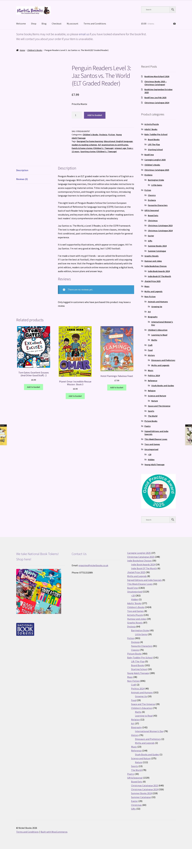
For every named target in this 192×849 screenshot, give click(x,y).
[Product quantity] (77, 115)
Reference (152, 380)
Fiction (111, 134)
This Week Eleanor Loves (155, 439)
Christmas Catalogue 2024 (156, 102)
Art (149, 311)
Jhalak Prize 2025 (152, 281)
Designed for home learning (90, 141)
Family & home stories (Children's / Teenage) (93, 148)
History (151, 355)
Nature (154, 400)
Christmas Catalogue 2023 (160, 225)
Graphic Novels (151, 256)
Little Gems (156, 185)
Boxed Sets (153, 215)
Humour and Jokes (153, 261)
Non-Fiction (150, 296)
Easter (151, 235)
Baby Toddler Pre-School (155, 134)
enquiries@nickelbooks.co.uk (93, 565)
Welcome (21, 23)
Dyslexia (103, 134)
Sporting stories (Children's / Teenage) (98, 151)
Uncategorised (151, 449)
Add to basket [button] (33, 387)
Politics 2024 (154, 375)
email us (84, 34)
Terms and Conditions (95, 23)
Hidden (151, 459)
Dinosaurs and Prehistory (163, 360)
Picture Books (150, 421)
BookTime (149, 154)
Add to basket (94, 115)
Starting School (155, 149)
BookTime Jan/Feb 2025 (155, 97)
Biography (153, 316)
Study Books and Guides (162, 385)
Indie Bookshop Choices (155, 266)
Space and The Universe (159, 406)
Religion (152, 390)
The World (152, 416)
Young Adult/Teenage (154, 464)
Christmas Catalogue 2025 (156, 170)
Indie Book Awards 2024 (159, 271)
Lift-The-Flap (154, 144)
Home (22, 50)
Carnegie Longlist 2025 (155, 159)
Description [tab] (22, 170)
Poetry (147, 426)
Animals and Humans (158, 301)
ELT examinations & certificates (113, 144)
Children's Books (34, 50)
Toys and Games (152, 444)
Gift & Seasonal (151, 210)
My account (72, 23)
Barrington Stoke (156, 180)
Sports (151, 411)
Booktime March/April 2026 (156, 76)
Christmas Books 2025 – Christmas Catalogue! (155, 83)
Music (150, 370)
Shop (33, 23)
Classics (152, 195)
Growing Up (156, 306)
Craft (150, 345)
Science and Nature (157, 395)
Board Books (154, 139)
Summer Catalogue (157, 251)
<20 (149, 454)
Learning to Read (159, 335)
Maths (154, 340)
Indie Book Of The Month (159, 276)
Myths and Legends (153, 291)
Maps (146, 286)
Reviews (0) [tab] (22, 179)
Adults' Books (150, 129)
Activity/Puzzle (151, 124)
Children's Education (157, 330)
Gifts (150, 240)
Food (150, 350)
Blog (44, 23)
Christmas (153, 220)
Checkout (57, 23)
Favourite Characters (158, 205)
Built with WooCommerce (54, 831)
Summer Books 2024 (157, 246)
